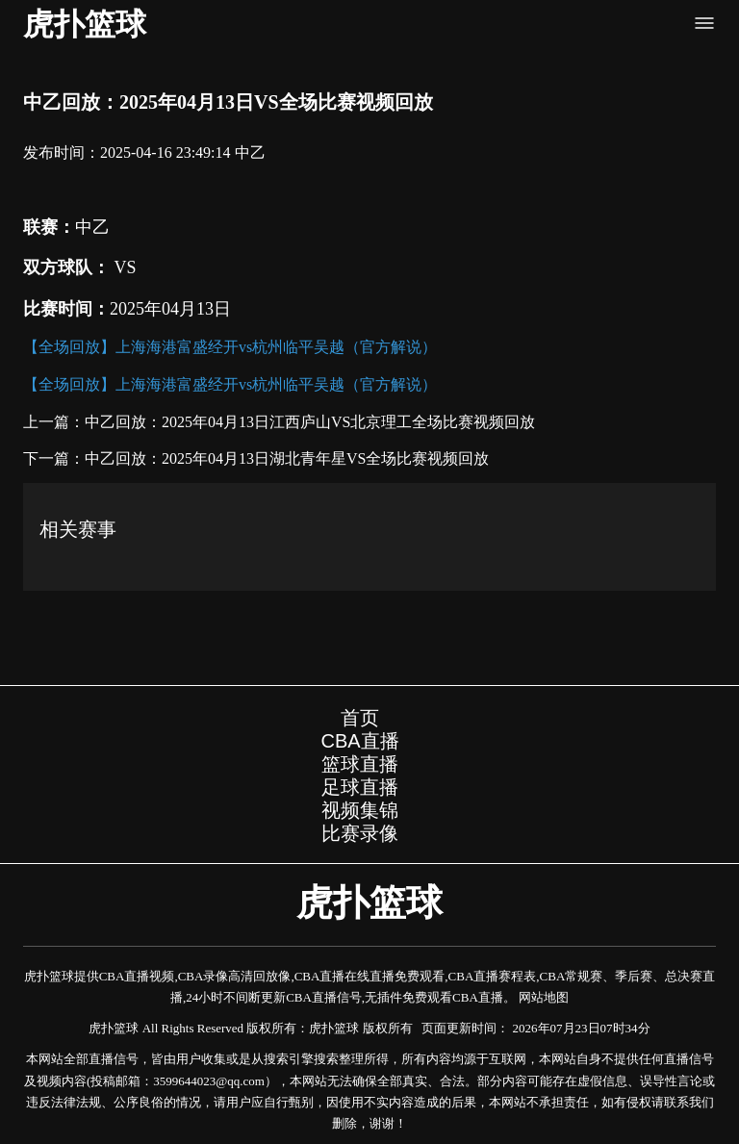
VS (123, 267)
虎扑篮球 (84, 24)
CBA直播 (359, 740)
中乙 (250, 152)
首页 (360, 717)
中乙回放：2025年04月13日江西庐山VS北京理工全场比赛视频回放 (310, 422)
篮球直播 (359, 764)
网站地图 (544, 997)
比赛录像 (359, 833)
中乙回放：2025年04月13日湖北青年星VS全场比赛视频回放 (287, 458)
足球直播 (359, 787)
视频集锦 (359, 810)
